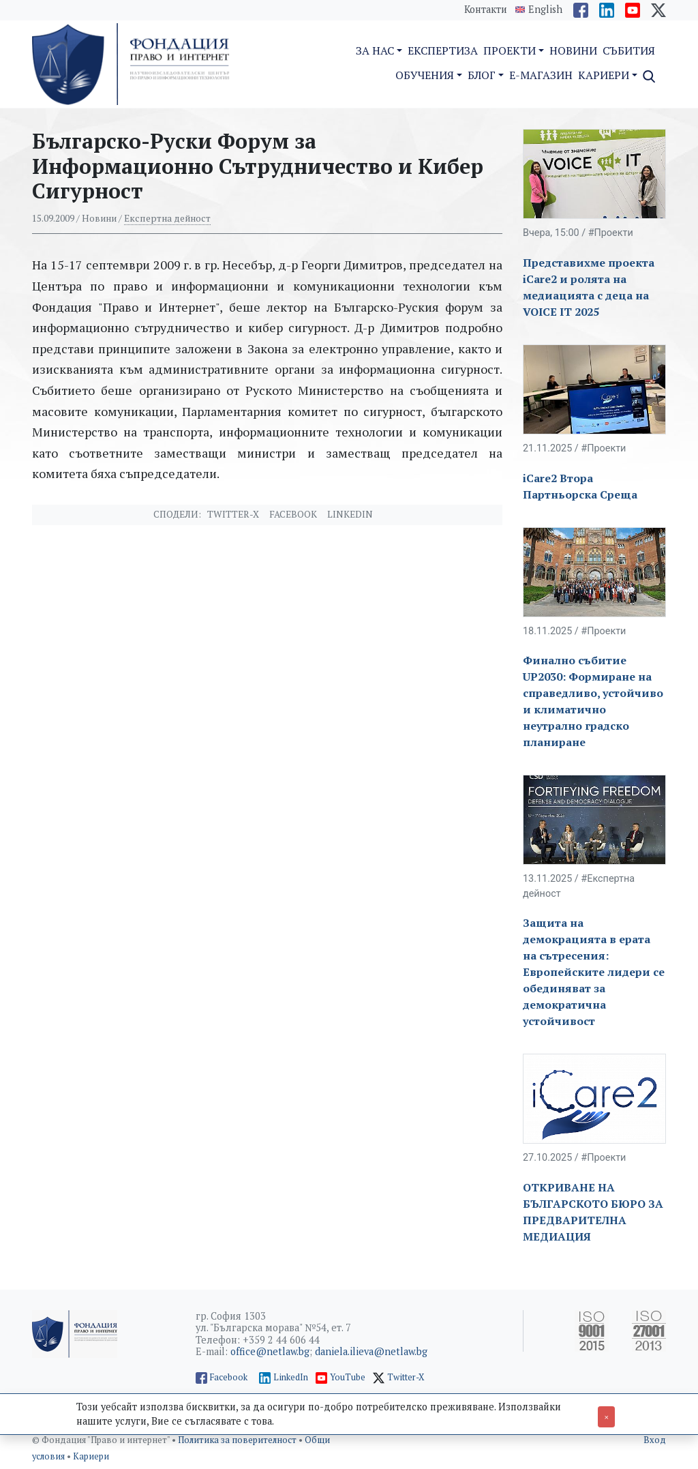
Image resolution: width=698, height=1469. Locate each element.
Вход (654, 1440)
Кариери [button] (603, 75)
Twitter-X (233, 514)
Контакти (485, 9)
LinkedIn (290, 1377)
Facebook (293, 514)
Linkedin (350, 514)
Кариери (91, 1456)
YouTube (347, 1377)
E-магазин (541, 75)
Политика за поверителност (238, 1440)
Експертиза (443, 50)
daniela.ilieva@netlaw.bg (371, 1351)
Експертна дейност (167, 218)
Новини (573, 50)
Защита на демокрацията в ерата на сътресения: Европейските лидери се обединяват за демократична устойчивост (594, 971)
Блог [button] (482, 75)
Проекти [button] (509, 50)
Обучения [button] (424, 75)
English (545, 9)
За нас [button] (375, 50)
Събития (629, 50)
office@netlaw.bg (269, 1351)
